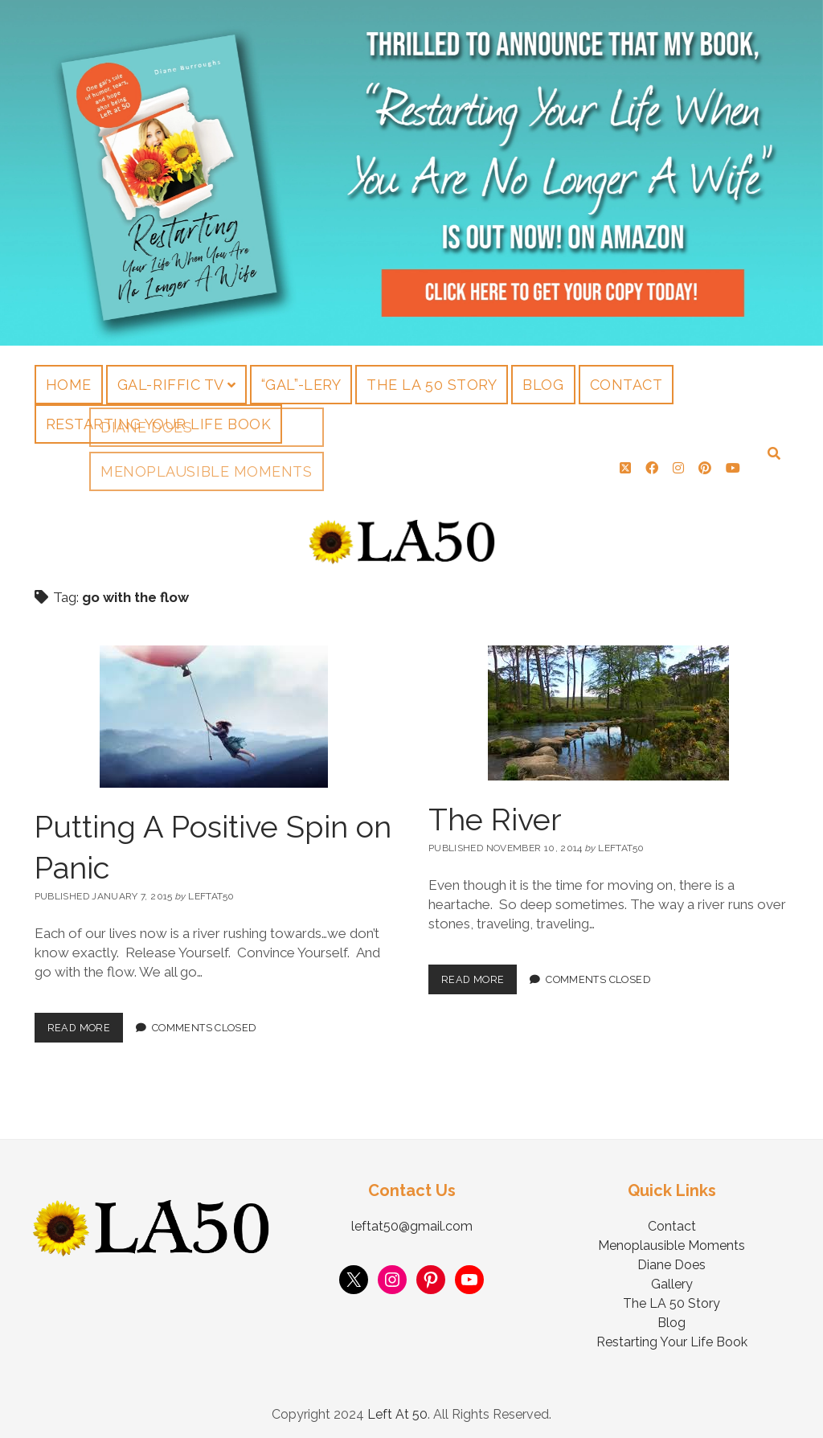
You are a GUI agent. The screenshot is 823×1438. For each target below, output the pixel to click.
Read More (85, 1017)
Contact (626, 384)
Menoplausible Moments (671, 1239)
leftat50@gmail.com (412, 1220)
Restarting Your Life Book (159, 424)
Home (69, 384)
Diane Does (671, 1259)
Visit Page (411, 173)
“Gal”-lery (301, 384)
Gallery (672, 1278)
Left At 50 (397, 1408)
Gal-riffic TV (170, 384)
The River (495, 814)
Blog (542, 384)
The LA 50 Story (431, 384)
